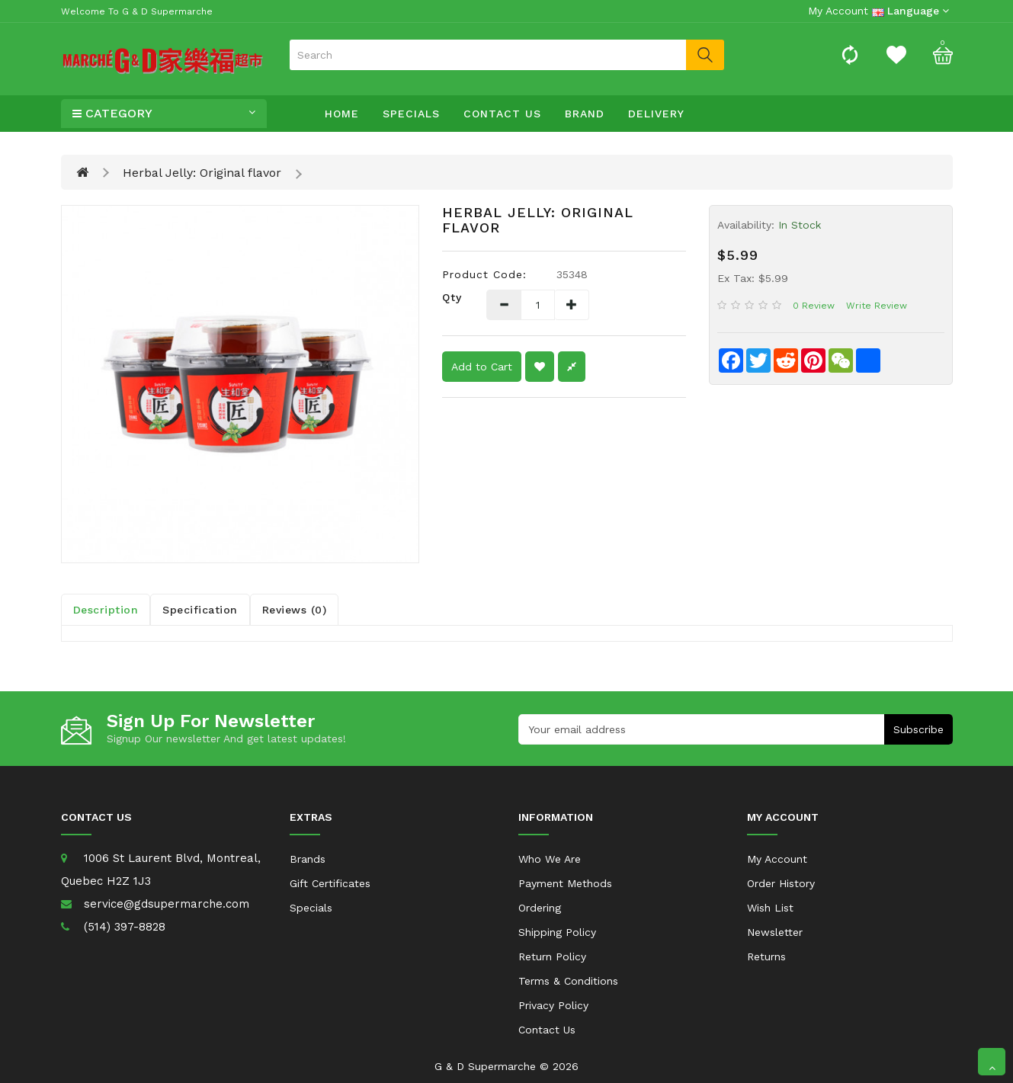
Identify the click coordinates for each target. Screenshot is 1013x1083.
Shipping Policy (557, 932)
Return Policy (552, 956)
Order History (781, 883)
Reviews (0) (294, 610)
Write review (876, 305)
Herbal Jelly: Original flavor (202, 172)
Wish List (770, 908)
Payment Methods (565, 883)
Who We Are (549, 859)
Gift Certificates (330, 883)
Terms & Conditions (568, 981)
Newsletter (775, 932)
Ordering (539, 908)
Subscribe (918, 729)
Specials (411, 113)
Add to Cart (481, 366)
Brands (307, 859)
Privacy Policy (553, 1005)
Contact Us (502, 113)
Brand (584, 113)
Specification (200, 610)
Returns (766, 956)
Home (342, 113)
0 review (814, 305)
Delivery (656, 113)
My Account (777, 859)
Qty (452, 297)
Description (106, 610)
